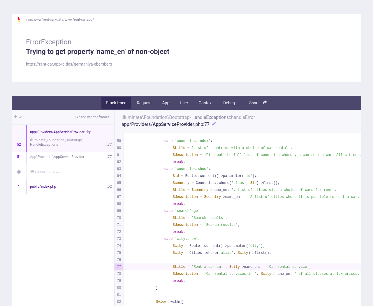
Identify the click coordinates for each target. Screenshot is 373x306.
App (165, 103)
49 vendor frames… (44, 172)
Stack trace (116, 103)
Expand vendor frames (92, 117)
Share (258, 102)
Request (144, 103)
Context (206, 103)
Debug (229, 103)
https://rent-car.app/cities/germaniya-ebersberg (69, 64)
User (184, 103)
